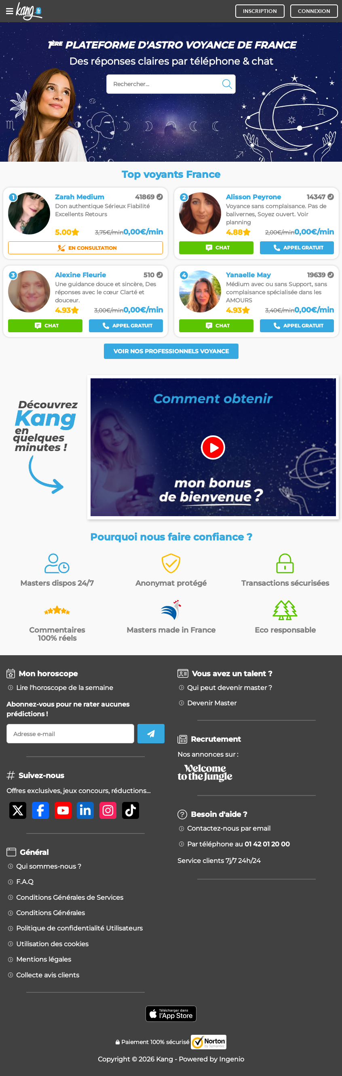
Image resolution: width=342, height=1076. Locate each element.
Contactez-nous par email (228, 828)
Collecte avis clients (47, 975)
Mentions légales (43, 959)
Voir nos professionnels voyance (171, 351)
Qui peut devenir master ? (229, 688)
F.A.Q (24, 882)
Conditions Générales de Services (69, 897)
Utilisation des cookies (52, 944)
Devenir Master (211, 703)
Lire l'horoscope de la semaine (64, 688)
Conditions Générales (50, 913)
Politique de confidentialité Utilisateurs (79, 928)
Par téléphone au (238, 844)
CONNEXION (314, 11)
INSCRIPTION (260, 11)
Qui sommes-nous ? (48, 866)
